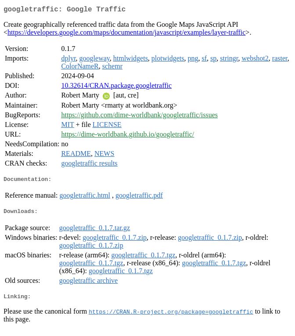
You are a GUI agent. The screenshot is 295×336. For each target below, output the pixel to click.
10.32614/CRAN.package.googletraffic (116, 87)
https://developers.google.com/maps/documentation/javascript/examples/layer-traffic (126, 34)
